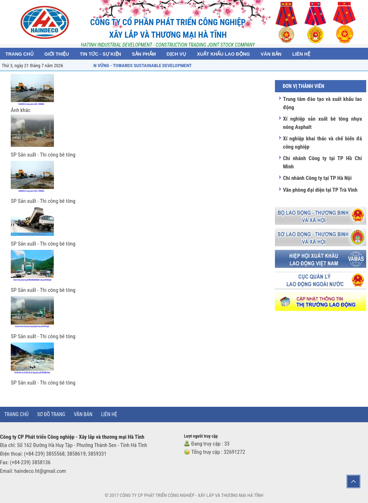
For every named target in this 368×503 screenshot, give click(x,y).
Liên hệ (109, 414)
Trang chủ (16, 414)
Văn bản (83, 414)
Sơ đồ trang (51, 414)
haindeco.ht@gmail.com (40, 471)
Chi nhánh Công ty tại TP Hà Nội (317, 178)
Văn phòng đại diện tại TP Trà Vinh (320, 190)
